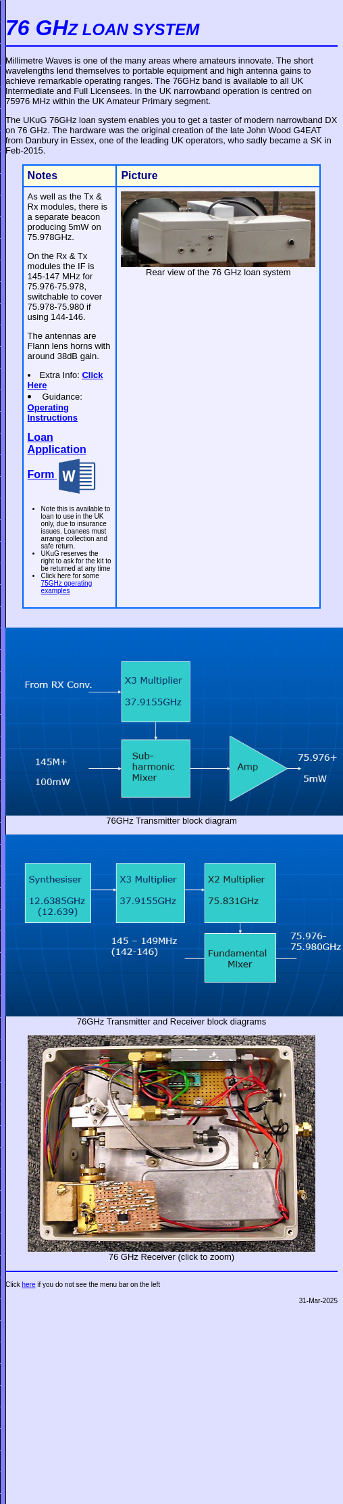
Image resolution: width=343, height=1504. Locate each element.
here (28, 1284)
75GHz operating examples (67, 587)
